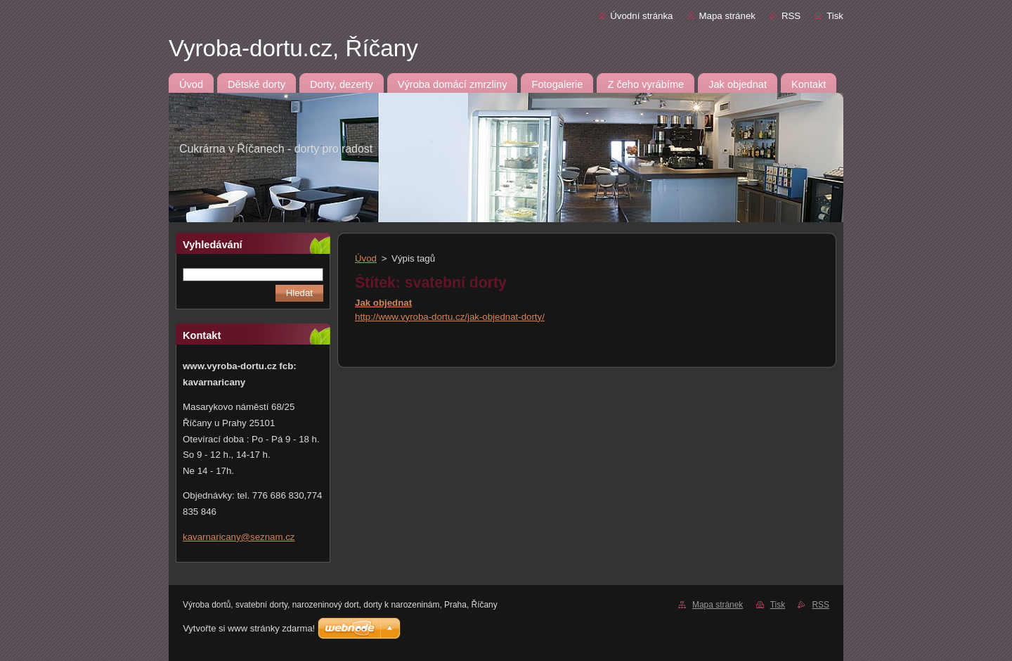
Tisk (834, 16)
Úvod (366, 258)
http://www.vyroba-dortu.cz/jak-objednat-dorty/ (450, 317)
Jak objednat (383, 302)
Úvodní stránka (641, 16)
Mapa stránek (727, 16)
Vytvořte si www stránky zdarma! (249, 628)
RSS (790, 16)
